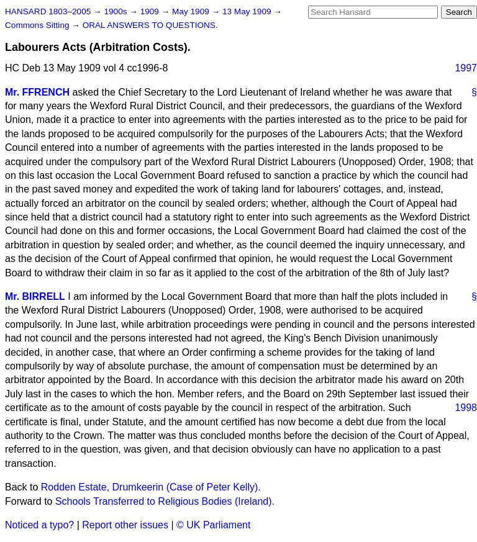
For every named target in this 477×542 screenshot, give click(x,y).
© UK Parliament (213, 525)
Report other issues (125, 525)
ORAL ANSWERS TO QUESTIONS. (150, 25)
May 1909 (191, 11)
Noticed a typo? (39, 525)
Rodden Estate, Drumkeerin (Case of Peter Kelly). (151, 487)
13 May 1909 (247, 11)
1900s (116, 11)
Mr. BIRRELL (35, 296)
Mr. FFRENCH (37, 92)
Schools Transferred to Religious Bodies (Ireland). (165, 501)
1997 (466, 68)
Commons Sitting (38, 25)
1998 (466, 407)
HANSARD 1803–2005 (48, 11)
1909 (150, 11)
